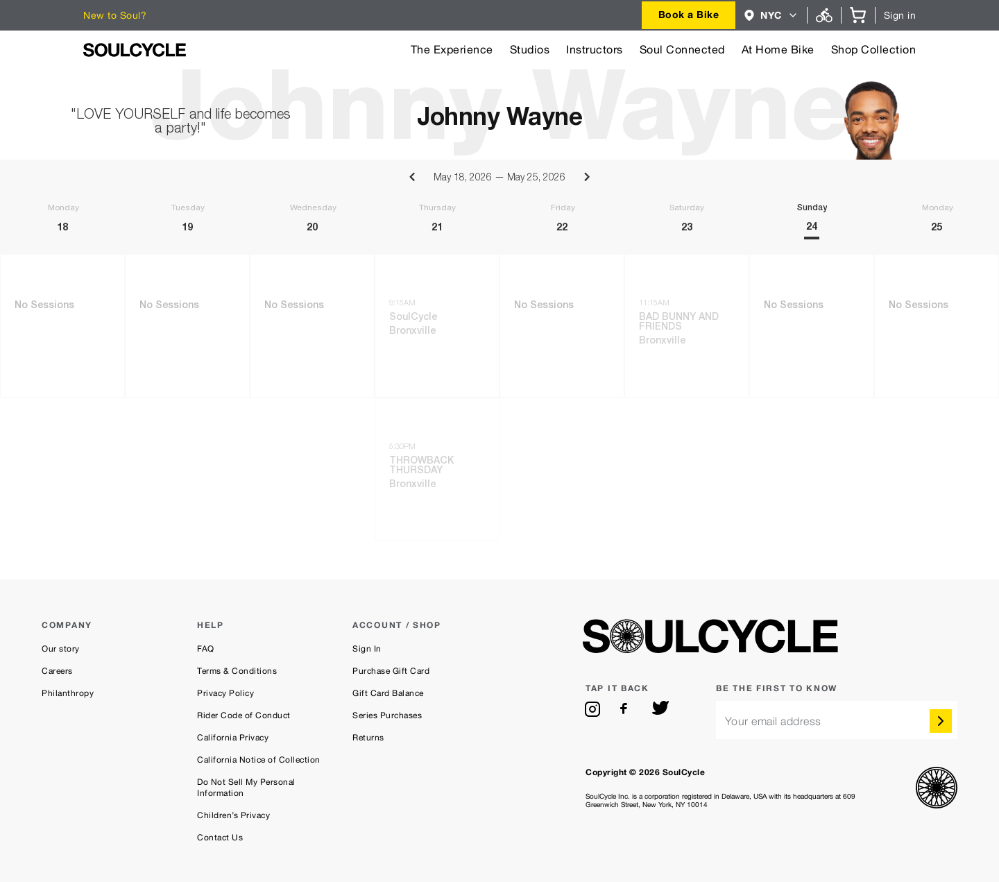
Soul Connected (682, 49)
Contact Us (220, 837)
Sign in (900, 15)
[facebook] (626, 709)
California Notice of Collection (259, 760)
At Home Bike (778, 49)
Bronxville (412, 332)
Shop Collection (873, 49)
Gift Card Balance (388, 693)
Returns (368, 738)
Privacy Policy (225, 693)
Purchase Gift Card (390, 671)
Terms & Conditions (237, 671)
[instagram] (592, 709)
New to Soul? (114, 15)
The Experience (452, 49)
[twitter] (660, 709)
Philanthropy (68, 693)
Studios (530, 49)
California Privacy (232, 738)
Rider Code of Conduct (244, 715)
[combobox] (689, 15)
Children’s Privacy (233, 815)
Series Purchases (387, 715)
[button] (771, 15)
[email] (836, 720)
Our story (61, 649)
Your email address (773, 721)
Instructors (594, 49)
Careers (57, 671)
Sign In (367, 649)
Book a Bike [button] (688, 14)
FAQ (205, 649)
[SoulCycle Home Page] (134, 50)
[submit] (941, 721)
